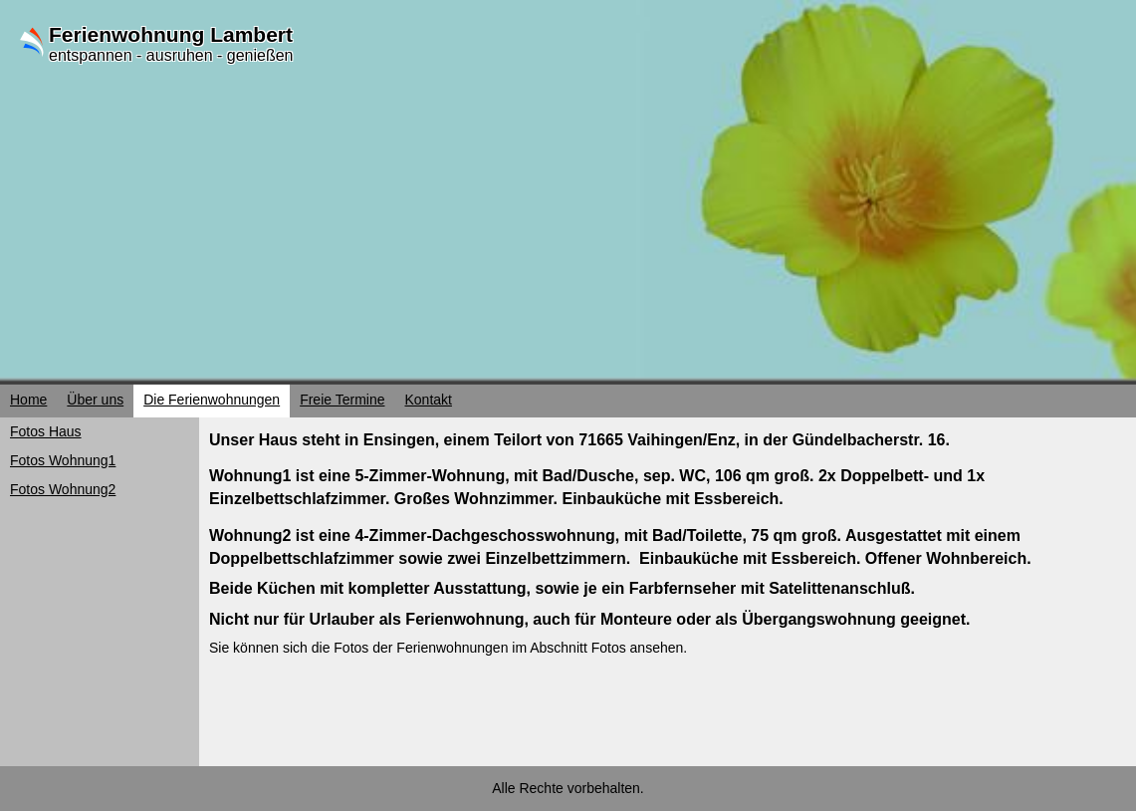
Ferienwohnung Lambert (171, 34)
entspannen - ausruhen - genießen (171, 55)
